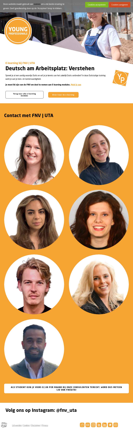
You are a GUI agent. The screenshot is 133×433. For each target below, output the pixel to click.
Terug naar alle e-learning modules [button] (24, 95)
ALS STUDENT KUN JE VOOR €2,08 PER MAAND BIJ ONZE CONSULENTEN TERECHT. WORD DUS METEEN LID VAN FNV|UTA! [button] (67, 388)
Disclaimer (35, 425)
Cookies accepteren (97, 4)
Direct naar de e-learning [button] (63, 95)
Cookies (26, 425)
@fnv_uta (66, 410)
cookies (37, 4)
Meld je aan (76, 84)
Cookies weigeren (119, 4)
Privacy (45, 425)
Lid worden (17, 425)
